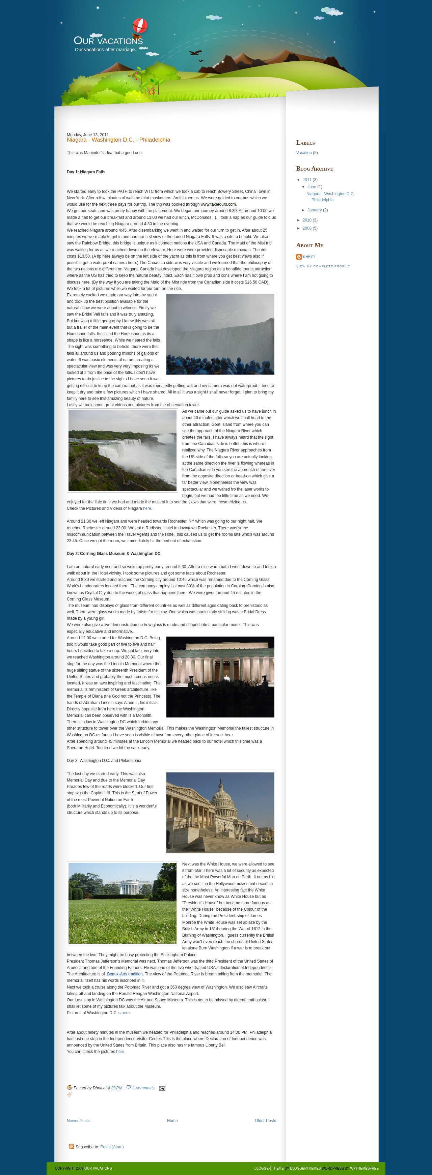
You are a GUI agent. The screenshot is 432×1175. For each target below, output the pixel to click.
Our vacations (108, 40)
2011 (307, 179)
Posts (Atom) (112, 1147)
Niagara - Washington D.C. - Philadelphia (118, 140)
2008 (307, 228)
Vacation (304, 152)
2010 (307, 220)
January (314, 210)
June (311, 186)
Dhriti (309, 256)
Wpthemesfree (364, 1168)
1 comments (144, 1088)
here (147, 508)
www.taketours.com (218, 204)
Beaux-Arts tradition (124, 974)
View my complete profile (323, 266)
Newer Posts (78, 1120)
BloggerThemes (305, 1168)
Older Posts (265, 1120)
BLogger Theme (269, 1168)
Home (172, 1120)
